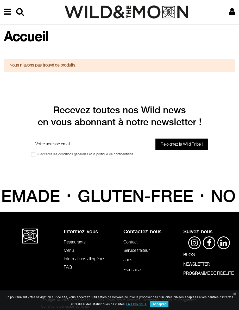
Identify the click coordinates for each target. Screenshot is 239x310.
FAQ (68, 267)
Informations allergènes (84, 259)
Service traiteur (136, 250)
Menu (69, 250)
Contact (130, 242)
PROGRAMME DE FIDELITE (208, 273)
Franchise (132, 270)
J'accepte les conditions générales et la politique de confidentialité (85, 154)
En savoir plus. (136, 304)
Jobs (127, 260)
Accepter (159, 304)
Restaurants (75, 242)
